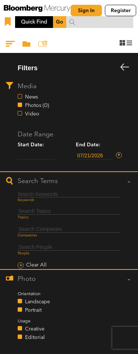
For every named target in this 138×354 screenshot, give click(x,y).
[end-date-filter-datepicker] (94, 156)
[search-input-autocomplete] (99, 22)
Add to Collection (43, 45)
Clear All (36, 265)
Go (59, 21)
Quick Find (34, 21)
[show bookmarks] (8, 22)
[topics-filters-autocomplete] (69, 211)
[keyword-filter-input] (69, 194)
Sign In (86, 10)
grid (122, 43)
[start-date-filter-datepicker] (36, 156)
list (129, 43)
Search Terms (38, 181)
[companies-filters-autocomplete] (69, 229)
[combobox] (99, 22)
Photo (27, 279)
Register (121, 10)
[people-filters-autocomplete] (69, 247)
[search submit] (72, 22)
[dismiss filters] (124, 67)
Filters (11, 45)
